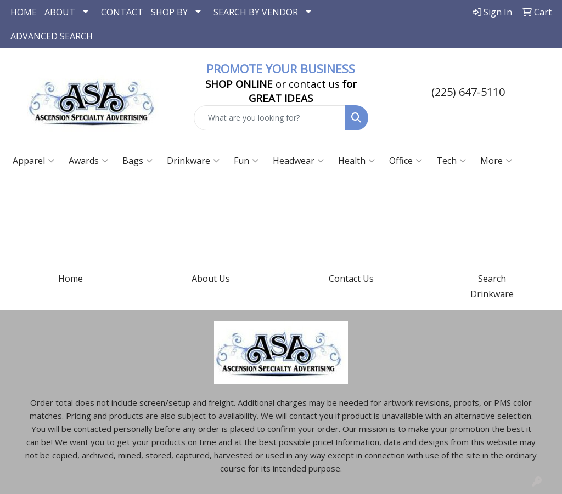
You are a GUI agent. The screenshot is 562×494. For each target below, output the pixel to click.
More (496, 160)
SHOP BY (169, 12)
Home (70, 278)
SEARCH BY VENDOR (255, 12)
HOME (23, 12)
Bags (137, 160)
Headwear (298, 160)
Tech (451, 160)
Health (356, 160)
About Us (211, 278)
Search (492, 278)
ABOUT (59, 12)
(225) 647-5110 (468, 91)
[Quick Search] (269, 117)
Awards (88, 160)
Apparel (33, 160)
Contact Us (351, 278)
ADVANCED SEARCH (51, 36)
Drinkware (193, 160)
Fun (246, 160)
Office (405, 160)
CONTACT (122, 12)
